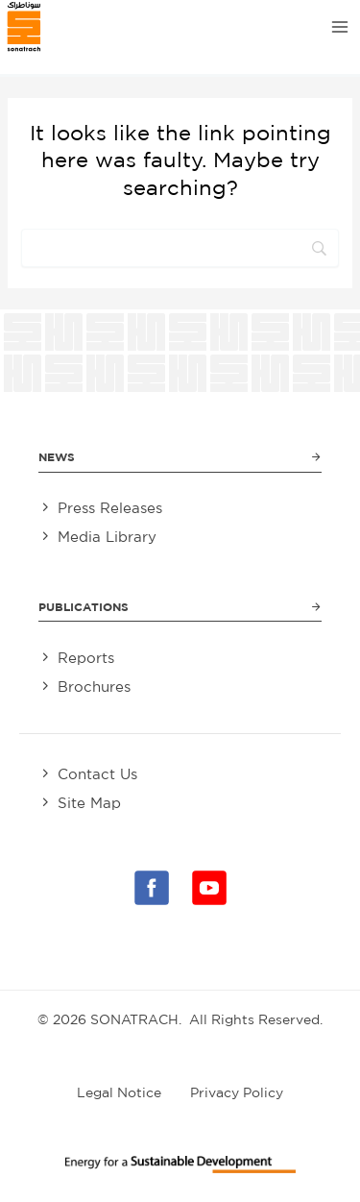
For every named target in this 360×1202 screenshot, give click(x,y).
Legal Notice (119, 1092)
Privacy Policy (236, 1092)
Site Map (89, 803)
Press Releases (110, 508)
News (56, 457)
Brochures (94, 686)
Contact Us (97, 774)
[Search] (179, 248)
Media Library (107, 536)
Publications (83, 607)
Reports (86, 658)
